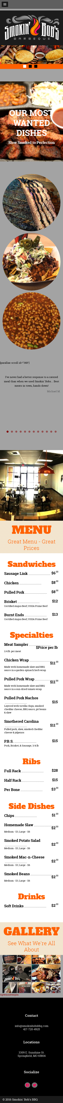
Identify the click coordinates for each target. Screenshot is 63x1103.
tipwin (4, 994)
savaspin (13, 994)
